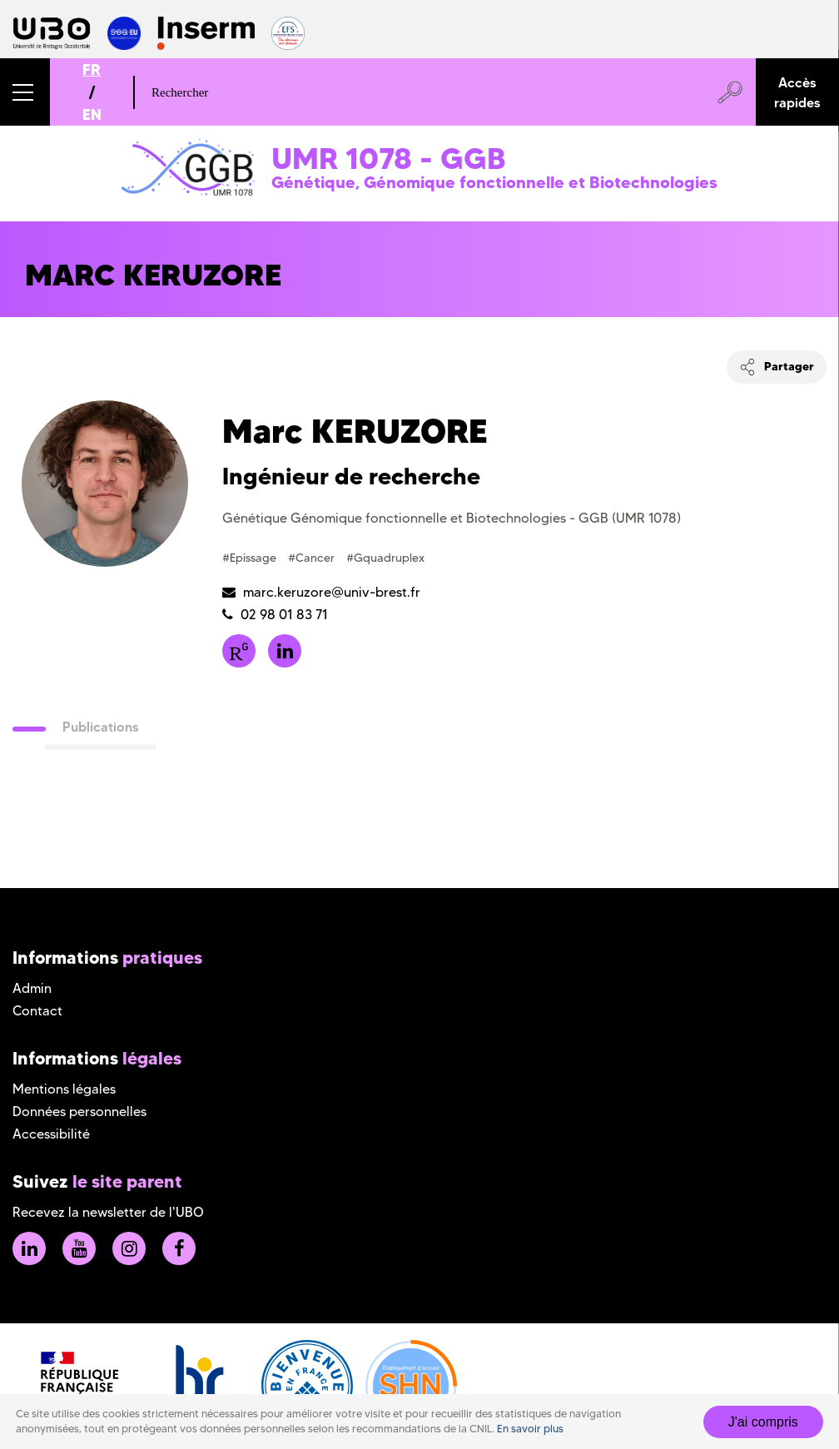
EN (92, 114)
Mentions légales (64, 1089)
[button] (25, 92)
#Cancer (313, 557)
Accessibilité (51, 1134)
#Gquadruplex (385, 557)
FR (91, 69)
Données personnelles (79, 1111)
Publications (100, 726)
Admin (32, 988)
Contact (37, 1011)
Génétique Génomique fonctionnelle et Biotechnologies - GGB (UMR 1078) (451, 518)
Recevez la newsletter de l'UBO (108, 1212)
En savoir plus (530, 1428)
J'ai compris (763, 1422)
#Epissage (251, 557)
